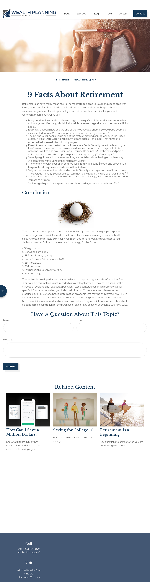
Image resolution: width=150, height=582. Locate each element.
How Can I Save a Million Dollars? (22, 424)
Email (80, 312)
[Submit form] (10, 359)
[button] (66, 6)
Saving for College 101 (74, 422)
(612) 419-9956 (33, 544)
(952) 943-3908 (32, 541)
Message (8, 331)
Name (6, 312)
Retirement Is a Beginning (114, 424)
